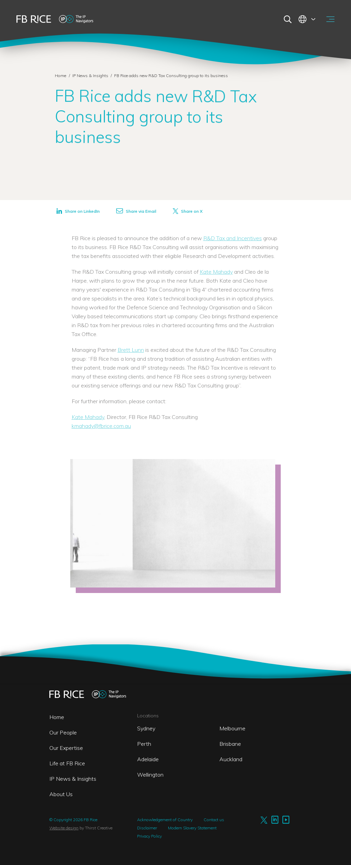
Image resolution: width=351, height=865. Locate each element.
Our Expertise (66, 747)
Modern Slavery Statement (192, 827)
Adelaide (148, 759)
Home (60, 75)
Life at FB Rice (67, 763)
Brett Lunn (131, 349)
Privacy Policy (149, 836)
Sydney (146, 728)
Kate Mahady (216, 271)
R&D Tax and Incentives (232, 238)
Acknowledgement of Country (165, 819)
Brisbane (230, 743)
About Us (61, 794)
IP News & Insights (90, 75)
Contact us (214, 819)
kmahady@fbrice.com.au (101, 425)
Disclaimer (147, 827)
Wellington (150, 774)
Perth (144, 743)
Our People (63, 732)
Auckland (230, 759)
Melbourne (232, 728)
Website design (63, 827)
